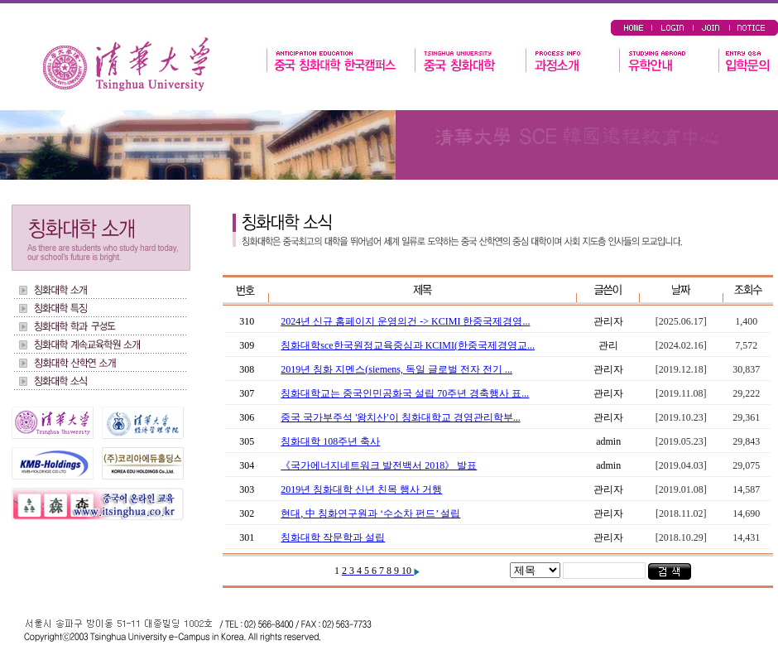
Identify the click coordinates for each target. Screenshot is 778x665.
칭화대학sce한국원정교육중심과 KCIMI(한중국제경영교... (408, 345)
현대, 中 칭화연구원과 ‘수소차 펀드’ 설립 (370, 513)
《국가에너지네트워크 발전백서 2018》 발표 (379, 465)
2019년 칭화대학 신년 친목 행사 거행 (361, 489)
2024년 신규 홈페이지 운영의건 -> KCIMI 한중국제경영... (405, 321)
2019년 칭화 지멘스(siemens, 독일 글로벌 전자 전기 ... (396, 369)
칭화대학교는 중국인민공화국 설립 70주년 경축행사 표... (405, 393)
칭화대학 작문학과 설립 (333, 537)
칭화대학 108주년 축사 (330, 441)
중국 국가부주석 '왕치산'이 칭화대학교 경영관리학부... (400, 417)
